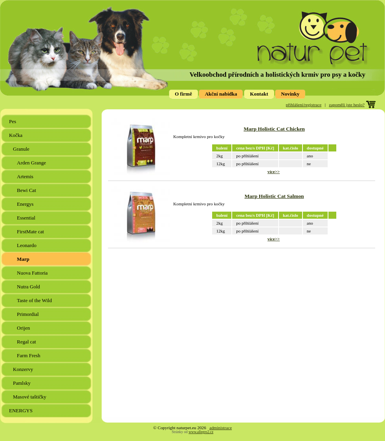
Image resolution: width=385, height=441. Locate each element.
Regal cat (27, 342)
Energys (26, 204)
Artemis (26, 176)
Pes (13, 121)
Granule (22, 149)
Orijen (24, 328)
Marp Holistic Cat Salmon (274, 196)
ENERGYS (21, 410)
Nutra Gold (29, 287)
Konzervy (24, 369)
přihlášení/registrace (304, 104)
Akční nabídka (221, 94)
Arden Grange (32, 163)
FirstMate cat (31, 231)
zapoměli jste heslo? (347, 104)
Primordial (28, 314)
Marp (24, 259)
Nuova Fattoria (33, 273)
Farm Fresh (29, 355)
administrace (220, 427)
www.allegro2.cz (201, 432)
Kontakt (259, 94)
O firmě (183, 94)
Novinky (290, 94)
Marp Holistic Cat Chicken (274, 129)
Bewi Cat (27, 190)
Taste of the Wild (35, 300)
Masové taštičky (30, 397)
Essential (27, 218)
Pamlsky (22, 383)
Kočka (16, 135)
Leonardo (27, 245)
